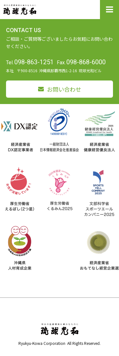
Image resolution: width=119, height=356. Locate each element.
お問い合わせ (64, 89)
